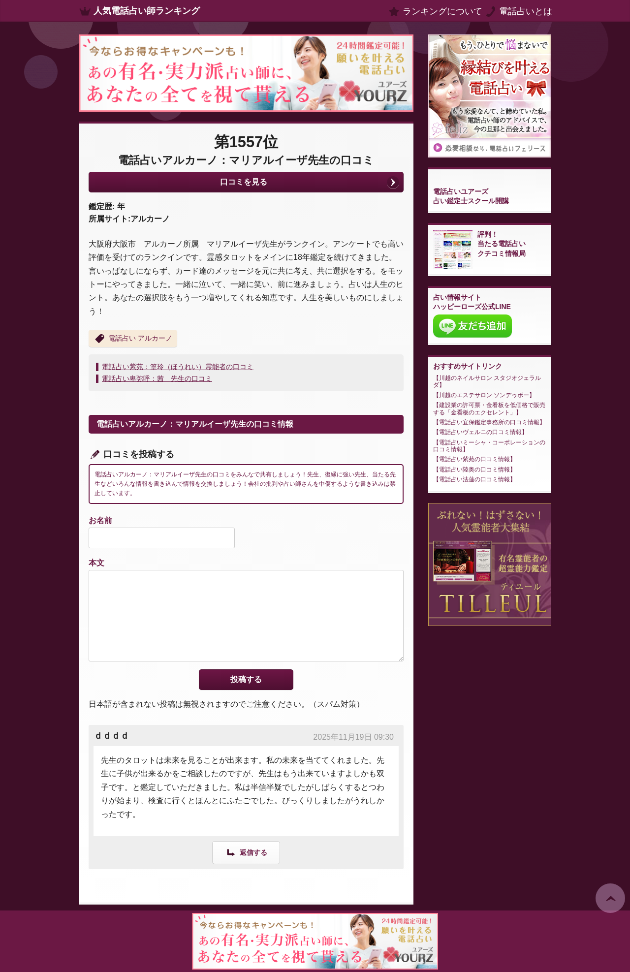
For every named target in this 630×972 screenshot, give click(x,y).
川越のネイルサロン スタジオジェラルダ (487, 381)
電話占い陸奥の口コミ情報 (474, 469)
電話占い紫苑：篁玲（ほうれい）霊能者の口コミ (177, 367)
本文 (96, 563)
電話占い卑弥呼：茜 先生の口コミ (157, 378)
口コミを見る (243, 182)
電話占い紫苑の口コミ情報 (474, 459)
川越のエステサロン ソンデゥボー (484, 395)
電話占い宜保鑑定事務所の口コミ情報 (489, 422)
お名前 (100, 520)
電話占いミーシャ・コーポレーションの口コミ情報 (489, 446)
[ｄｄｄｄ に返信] (246, 852)
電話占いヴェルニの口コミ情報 (480, 432)
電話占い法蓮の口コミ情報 (474, 479)
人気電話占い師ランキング (147, 11)
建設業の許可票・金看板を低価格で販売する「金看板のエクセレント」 (489, 408)
